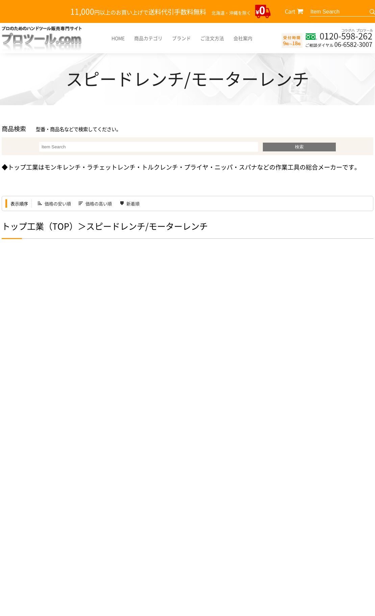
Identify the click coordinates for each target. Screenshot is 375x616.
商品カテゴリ (148, 38)
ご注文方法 (212, 38)
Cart (290, 11)
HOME (118, 38)
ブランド (181, 38)
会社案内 (242, 38)
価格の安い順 (58, 203)
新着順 (133, 203)
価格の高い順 (98, 203)
